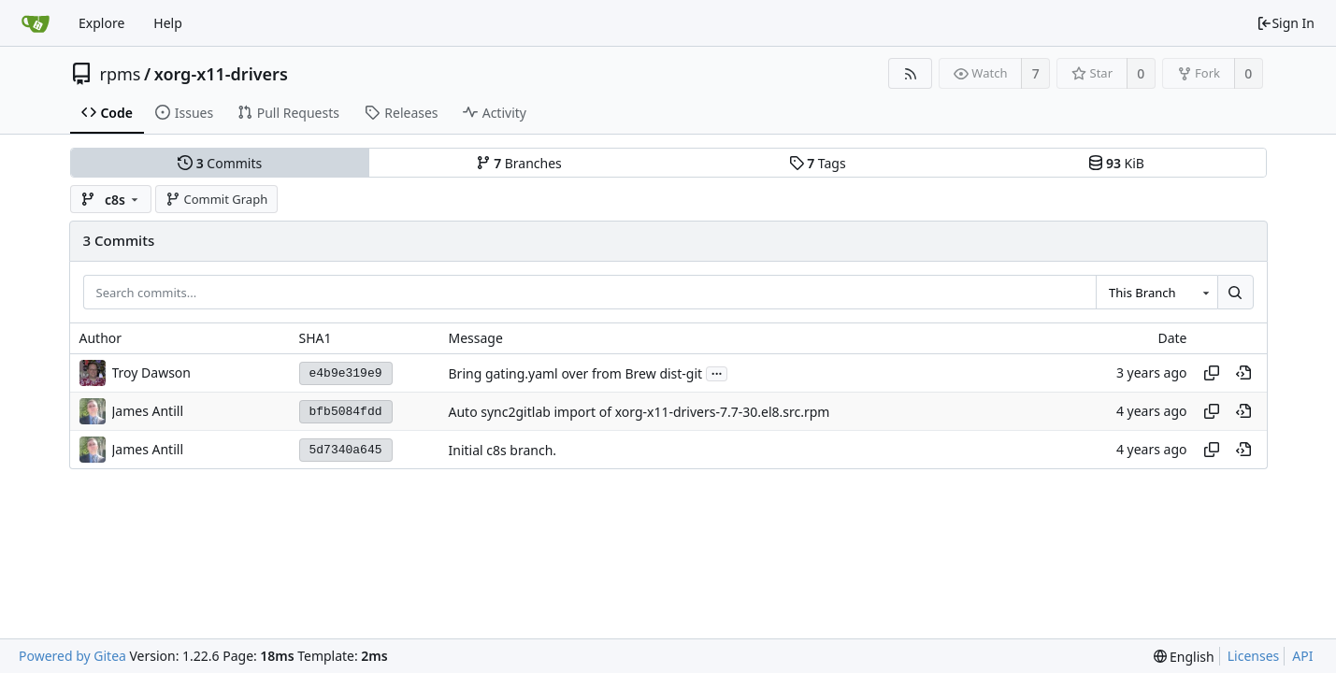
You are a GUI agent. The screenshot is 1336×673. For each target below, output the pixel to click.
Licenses (1254, 656)
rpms (120, 73)
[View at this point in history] (1243, 373)
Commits (220, 163)
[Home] (35, 23)
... (717, 372)
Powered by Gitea (72, 656)
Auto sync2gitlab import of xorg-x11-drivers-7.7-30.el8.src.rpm (639, 412)
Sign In (1285, 23)
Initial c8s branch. (503, 450)
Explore (101, 23)
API (1302, 656)
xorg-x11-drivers (221, 73)
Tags (817, 163)
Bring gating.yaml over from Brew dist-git (576, 373)
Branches (519, 163)
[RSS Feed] (910, 73)
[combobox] (1156, 292)
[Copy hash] (1212, 373)
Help (167, 23)
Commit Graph (216, 199)
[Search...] (1235, 292)
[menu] (1184, 657)
